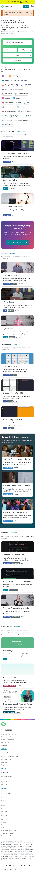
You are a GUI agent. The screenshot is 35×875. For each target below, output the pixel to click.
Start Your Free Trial (17, 243)
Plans (2, 819)
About (3, 797)
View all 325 (13, 253)
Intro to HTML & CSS (7, 779)
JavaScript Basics (6, 776)
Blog (2, 800)
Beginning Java (6, 765)
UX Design (4, 745)
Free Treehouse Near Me (8, 830)
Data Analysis (5, 742)
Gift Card (4, 811)
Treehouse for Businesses (8, 836)
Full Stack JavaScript (7, 737)
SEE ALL (4, 749)
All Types (24, 50)
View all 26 (17, 626)
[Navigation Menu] (32, 6)
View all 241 (16, 344)
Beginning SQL (5, 762)
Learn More (24, 437)
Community (4, 803)
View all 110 (13, 533)
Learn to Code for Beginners (9, 756)
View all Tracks (20, 131)
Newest (9, 50)
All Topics (16, 55)
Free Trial (26, 6)
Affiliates (3, 822)
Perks (2, 825)
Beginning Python (6, 759)
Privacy (16, 869)
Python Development (7, 739)
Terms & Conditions (6, 869)
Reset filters (17, 60)
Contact (3, 808)
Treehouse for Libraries (8, 833)
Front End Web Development (9, 734)
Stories (3, 805)
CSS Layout (4, 784)
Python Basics (5, 781)
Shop (2, 827)
